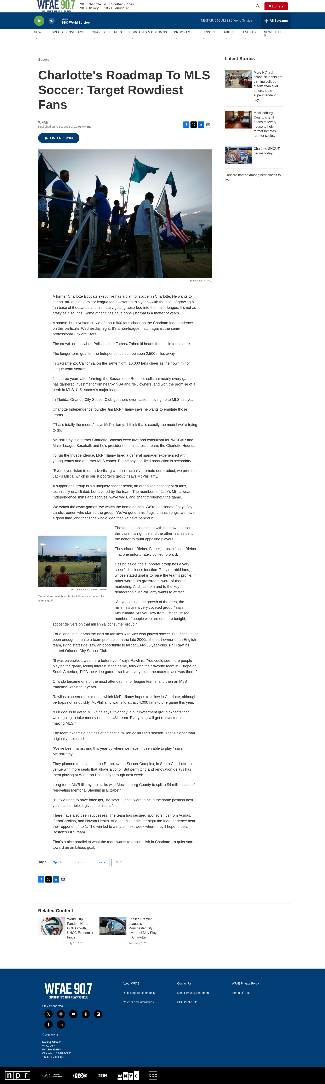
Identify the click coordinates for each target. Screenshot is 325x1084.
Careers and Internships (138, 1011)
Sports (43, 69)
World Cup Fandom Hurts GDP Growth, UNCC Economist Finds (80, 937)
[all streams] (276, 30)
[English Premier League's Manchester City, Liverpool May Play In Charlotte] (112, 935)
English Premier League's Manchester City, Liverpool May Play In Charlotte (142, 937)
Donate (280, 11)
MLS (119, 871)
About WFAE (131, 992)
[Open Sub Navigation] (37, 48)
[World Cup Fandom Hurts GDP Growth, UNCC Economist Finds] (51, 935)
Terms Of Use (241, 1002)
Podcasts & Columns (148, 41)
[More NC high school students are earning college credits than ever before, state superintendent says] (238, 88)
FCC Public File (187, 1011)
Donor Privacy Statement (193, 1002)
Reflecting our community (139, 1002)
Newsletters (275, 43)
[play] (39, 30)
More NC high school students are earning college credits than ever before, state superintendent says (268, 95)
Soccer (79, 871)
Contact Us (184, 992)
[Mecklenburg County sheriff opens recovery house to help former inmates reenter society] (238, 129)
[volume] (51, 30)
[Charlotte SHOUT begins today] (238, 165)
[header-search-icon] (260, 11)
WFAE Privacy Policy (245, 992)
